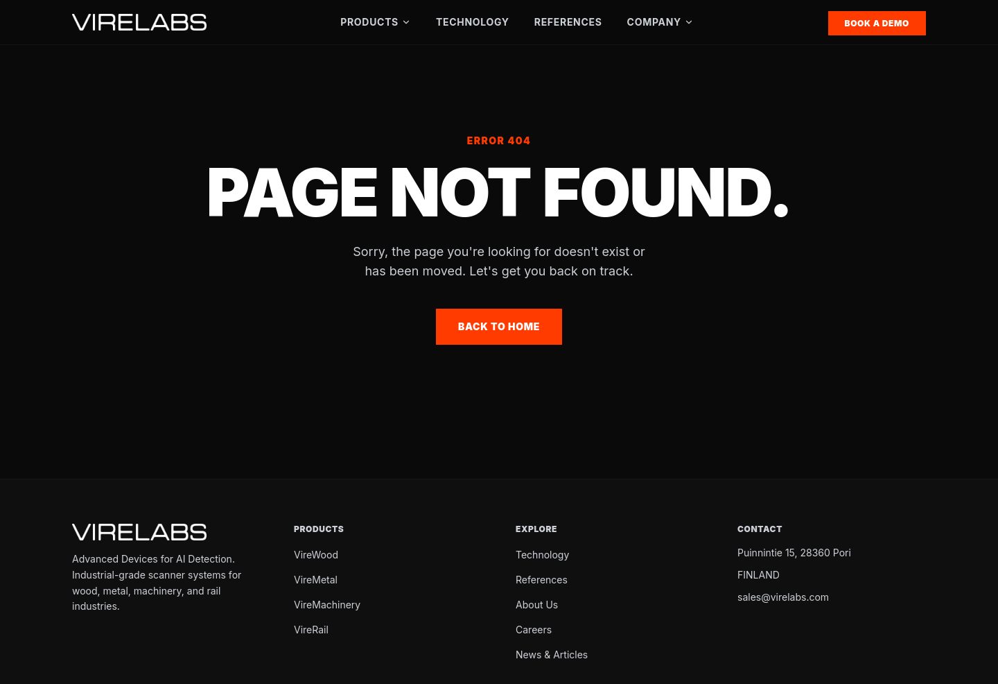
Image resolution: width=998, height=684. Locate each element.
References (568, 22)
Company (660, 22)
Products (375, 22)
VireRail (311, 629)
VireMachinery (327, 604)
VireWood (316, 555)
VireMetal (316, 579)
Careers (534, 629)
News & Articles (552, 654)
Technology (472, 22)
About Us (537, 604)
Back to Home (499, 326)
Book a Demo (877, 23)
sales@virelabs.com (783, 597)
